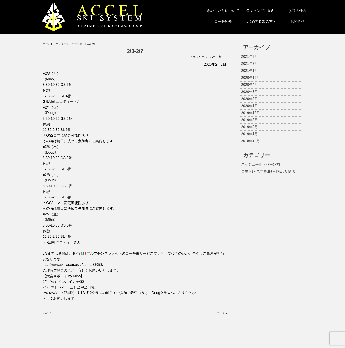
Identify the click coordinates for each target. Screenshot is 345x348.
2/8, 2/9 (221, 313)
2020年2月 (249, 99)
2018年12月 (250, 141)
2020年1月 (249, 106)
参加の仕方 (297, 11)
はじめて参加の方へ (260, 21)
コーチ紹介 (223, 21)
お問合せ (297, 21)
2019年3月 (249, 120)
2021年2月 (249, 63)
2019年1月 (249, 134)
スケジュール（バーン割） (207, 56)
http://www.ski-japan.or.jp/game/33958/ (73, 264)
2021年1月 (249, 70)
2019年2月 (249, 127)
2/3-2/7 (135, 51)
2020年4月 (249, 85)
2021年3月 (249, 56)
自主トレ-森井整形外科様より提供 (268, 171)
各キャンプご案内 (260, 11)
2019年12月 (250, 113)
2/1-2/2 (49, 313)
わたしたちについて (223, 11)
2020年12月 (250, 78)
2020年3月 (249, 92)
